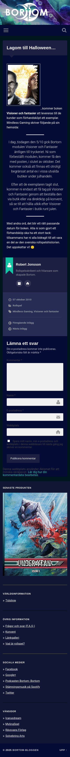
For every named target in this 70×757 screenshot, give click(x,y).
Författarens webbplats (27, 283)
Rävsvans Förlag (15, 730)
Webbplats (13, 425)
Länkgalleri (12, 637)
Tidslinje (10, 600)
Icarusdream (13, 718)
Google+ (10, 675)
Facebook (11, 669)
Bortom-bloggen (26, 750)
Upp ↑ (63, 750)
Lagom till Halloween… (31, 47)
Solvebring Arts (15, 736)
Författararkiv (19, 283)
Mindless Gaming (22, 311)
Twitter (9, 692)
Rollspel (17, 305)
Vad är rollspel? (15, 643)
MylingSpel (12, 724)
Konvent (10, 631)
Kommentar (14, 360)
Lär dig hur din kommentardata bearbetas (25, 473)
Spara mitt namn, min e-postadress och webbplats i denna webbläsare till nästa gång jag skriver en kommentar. (35, 444)
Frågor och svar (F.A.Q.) (20, 626)
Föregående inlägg (23, 322)
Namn (11, 395)
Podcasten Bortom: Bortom (22, 681)
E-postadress (15, 410)
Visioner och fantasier (46, 311)
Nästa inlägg (20, 328)
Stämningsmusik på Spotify (22, 686)
